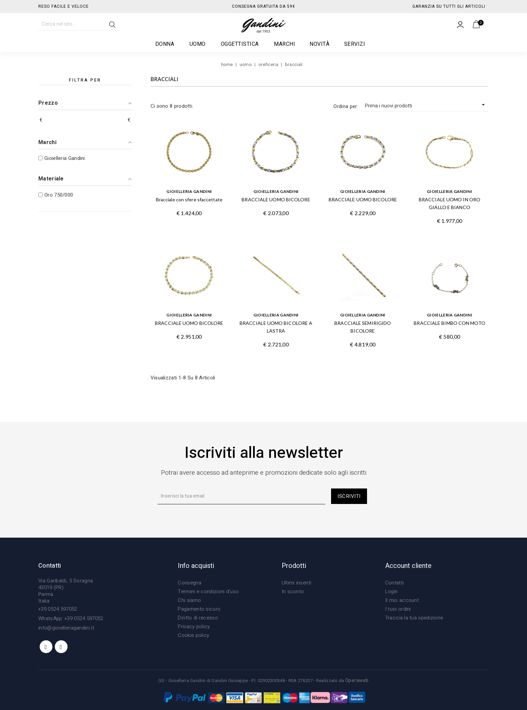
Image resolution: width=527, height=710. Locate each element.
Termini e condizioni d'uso (208, 591)
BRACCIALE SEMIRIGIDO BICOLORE (362, 327)
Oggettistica (240, 44)
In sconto (293, 591)
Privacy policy (194, 626)
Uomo (198, 44)
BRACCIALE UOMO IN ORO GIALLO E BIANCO (449, 203)
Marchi (284, 44)
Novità (319, 44)
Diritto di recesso (198, 617)
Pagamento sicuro (199, 609)
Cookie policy (193, 635)
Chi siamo (189, 600)
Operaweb (357, 680)
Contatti (394, 582)
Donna (165, 44)
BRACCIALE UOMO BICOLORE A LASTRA (276, 327)
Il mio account (402, 600)
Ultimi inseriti (297, 582)
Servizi (354, 44)
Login (391, 591)
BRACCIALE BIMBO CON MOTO (449, 323)
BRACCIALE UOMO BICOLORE (276, 199)
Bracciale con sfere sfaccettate (189, 199)
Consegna (189, 582)
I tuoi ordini (398, 609)
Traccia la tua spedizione (414, 617)
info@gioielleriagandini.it (66, 628)
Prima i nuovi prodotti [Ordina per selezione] (426, 105)
